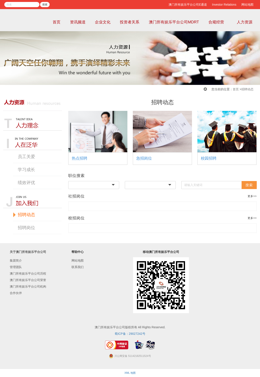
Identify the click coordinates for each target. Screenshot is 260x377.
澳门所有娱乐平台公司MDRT (174, 22)
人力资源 (244, 22)
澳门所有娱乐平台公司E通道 (188, 4)
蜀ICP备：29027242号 (130, 333)
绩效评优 (26, 182)
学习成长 (26, 169)
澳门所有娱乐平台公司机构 (28, 286)
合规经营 (216, 22)
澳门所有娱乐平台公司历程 (28, 273)
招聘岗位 (26, 227)
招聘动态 (247, 89)
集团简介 (16, 260)
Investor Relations (224, 4)
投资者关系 (129, 22)
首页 (56, 22)
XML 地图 (130, 372)
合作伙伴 (16, 293)
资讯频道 (78, 22)
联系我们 (78, 267)
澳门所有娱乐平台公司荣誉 (28, 280)
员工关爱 (26, 156)
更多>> (252, 196)
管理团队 (16, 267)
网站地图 (247, 4)
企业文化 (102, 22)
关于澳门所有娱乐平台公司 (28, 252)
